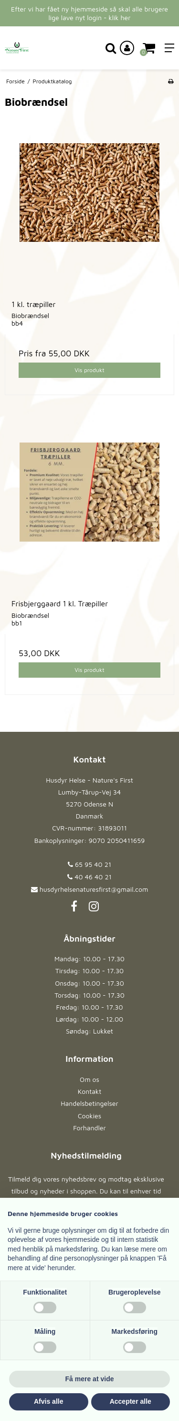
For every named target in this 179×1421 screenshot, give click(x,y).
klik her (120, 17)
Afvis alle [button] (48, 1401)
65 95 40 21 (89, 864)
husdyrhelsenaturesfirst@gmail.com (94, 889)
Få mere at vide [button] (89, 1379)
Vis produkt (89, 370)
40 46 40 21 (89, 877)
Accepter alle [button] (130, 1401)
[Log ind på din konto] (127, 48)
